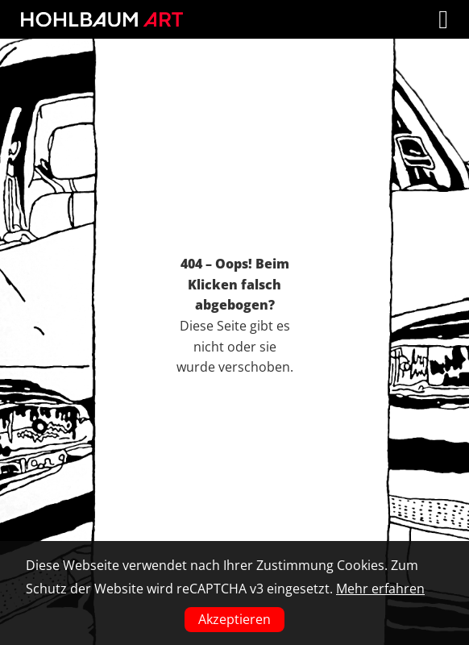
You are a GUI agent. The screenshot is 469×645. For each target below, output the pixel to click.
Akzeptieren (234, 619)
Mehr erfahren (380, 588)
